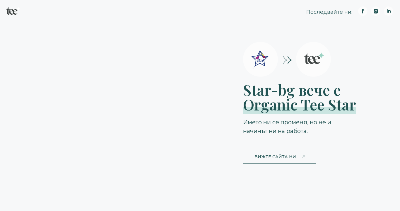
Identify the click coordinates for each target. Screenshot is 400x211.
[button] (279, 157)
